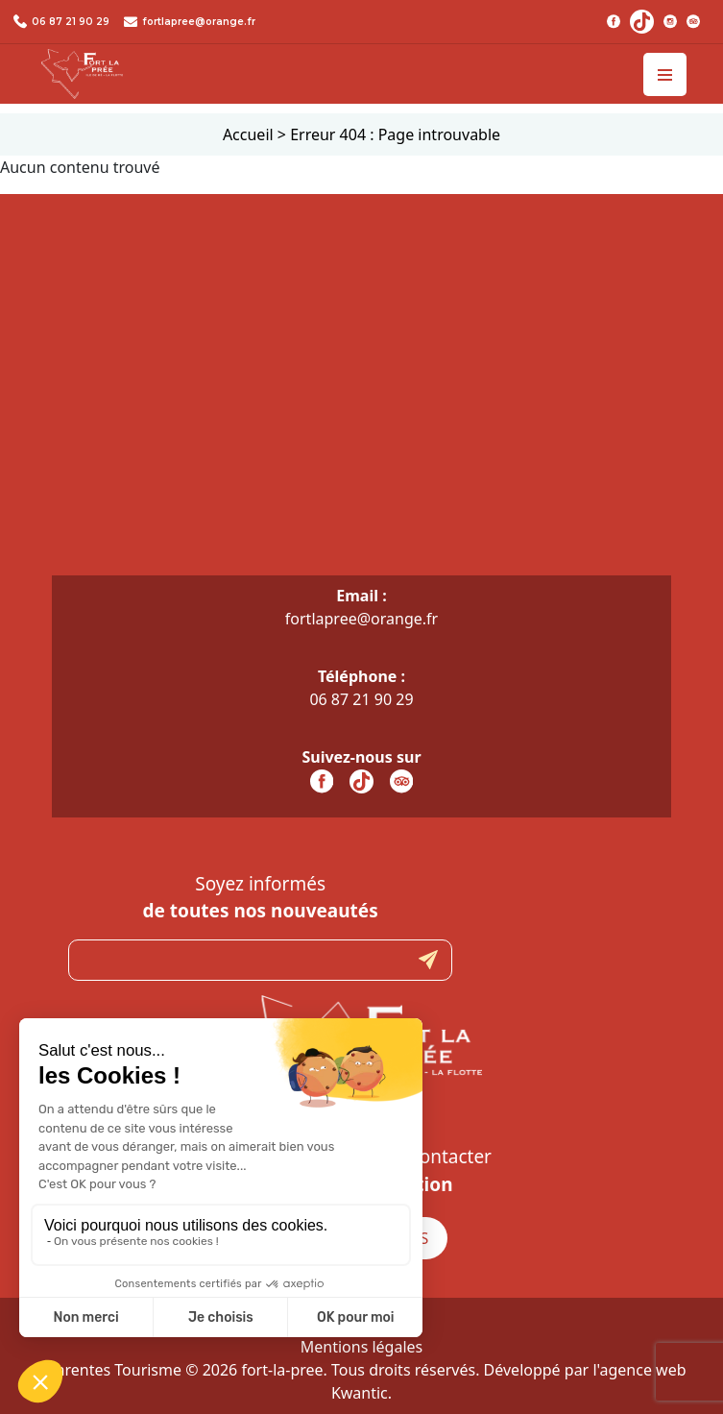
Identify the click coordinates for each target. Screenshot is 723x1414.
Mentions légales (362, 1346)
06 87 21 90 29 (70, 21)
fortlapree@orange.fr (198, 21)
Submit (428, 960)
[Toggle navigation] (665, 74)
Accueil (248, 134)
